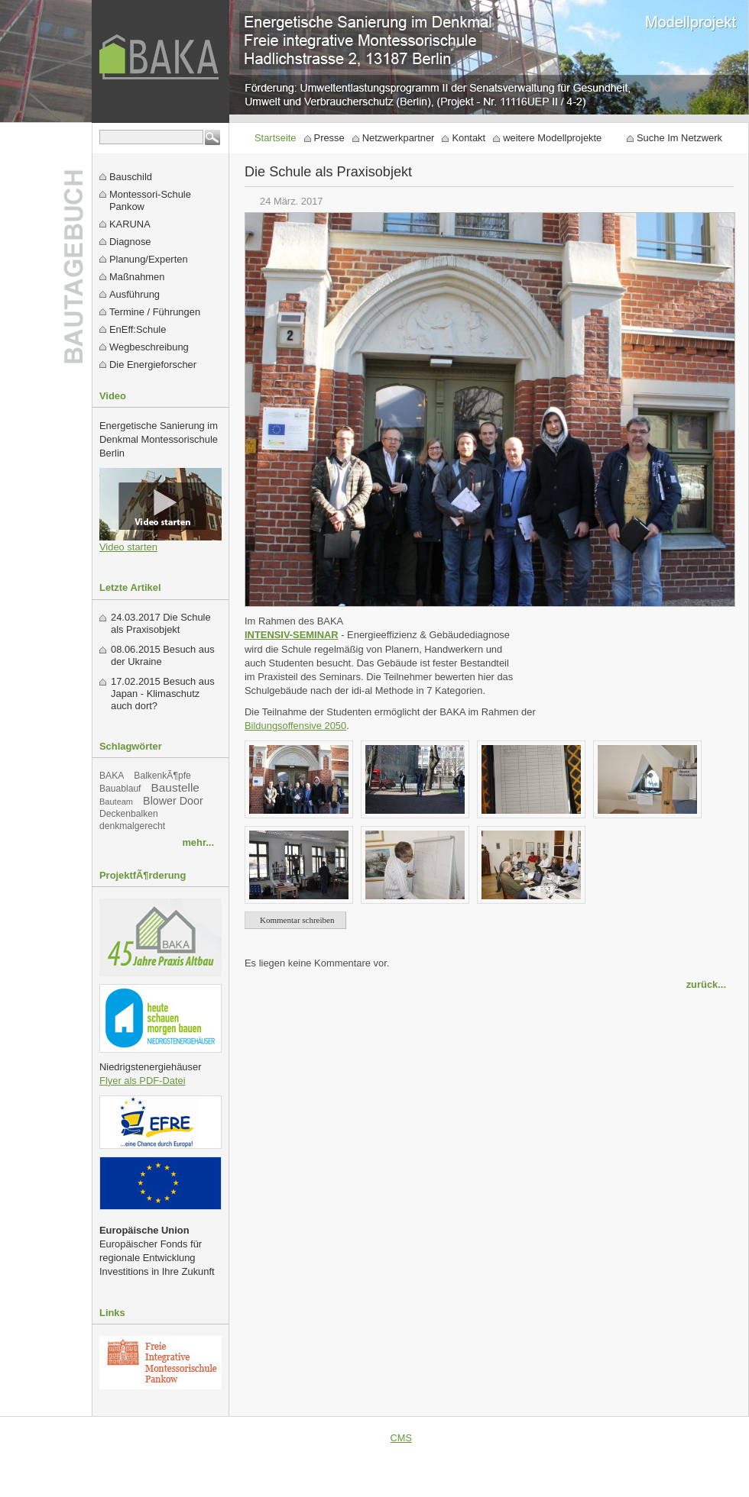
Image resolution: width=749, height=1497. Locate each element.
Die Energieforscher (152, 364)
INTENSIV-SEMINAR (292, 634)
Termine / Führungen (154, 312)
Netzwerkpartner (398, 138)
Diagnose (130, 241)
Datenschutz (710, 1438)
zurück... (706, 984)
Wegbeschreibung (149, 347)
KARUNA (130, 224)
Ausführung (134, 294)
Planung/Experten (148, 259)
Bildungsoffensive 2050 (295, 725)
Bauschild (130, 176)
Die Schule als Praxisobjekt (161, 623)
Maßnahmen (136, 276)
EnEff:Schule (137, 329)
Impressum (643, 1438)
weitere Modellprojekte (552, 138)
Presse (329, 138)
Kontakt (468, 138)
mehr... (198, 842)
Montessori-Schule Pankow (150, 200)
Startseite (276, 138)
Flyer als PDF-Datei (142, 1080)
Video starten (128, 547)
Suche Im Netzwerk (679, 138)
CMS (401, 1438)
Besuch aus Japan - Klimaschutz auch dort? (163, 693)
